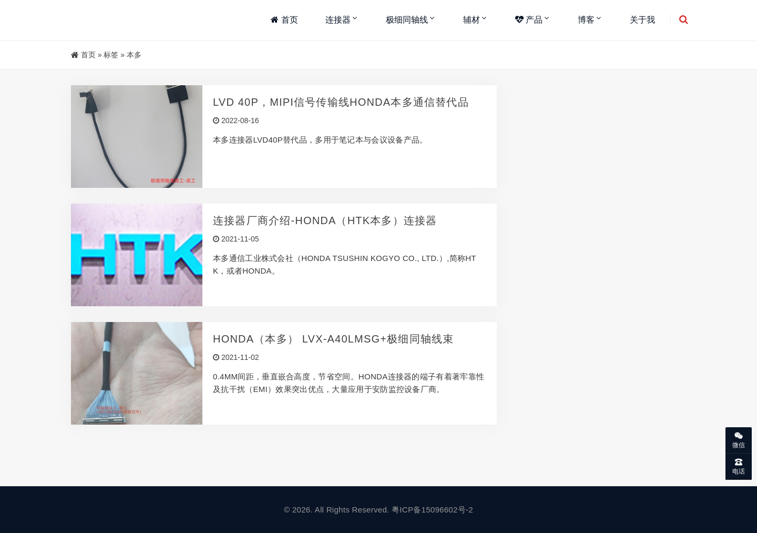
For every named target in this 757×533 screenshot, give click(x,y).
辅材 (471, 19)
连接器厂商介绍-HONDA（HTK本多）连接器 (325, 220)
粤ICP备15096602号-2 (432, 509)
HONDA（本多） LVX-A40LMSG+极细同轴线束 (333, 339)
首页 (284, 19)
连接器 (338, 19)
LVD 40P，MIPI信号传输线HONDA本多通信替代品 (341, 102)
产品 (529, 19)
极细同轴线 (407, 19)
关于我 (642, 19)
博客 (586, 19)
